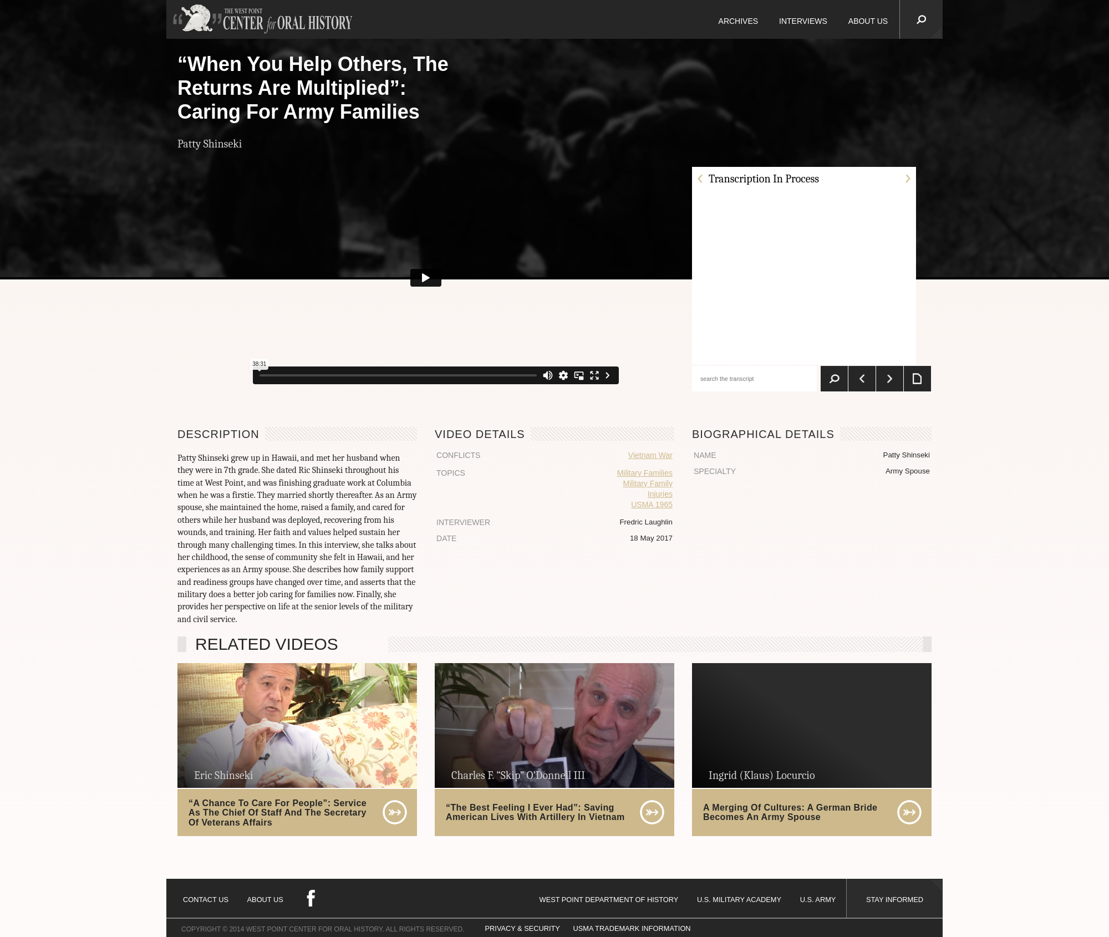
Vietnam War (650, 455)
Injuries (660, 494)
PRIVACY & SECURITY (522, 928)
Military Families (645, 472)
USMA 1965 (652, 504)
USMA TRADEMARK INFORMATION (631, 928)
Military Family (648, 483)
